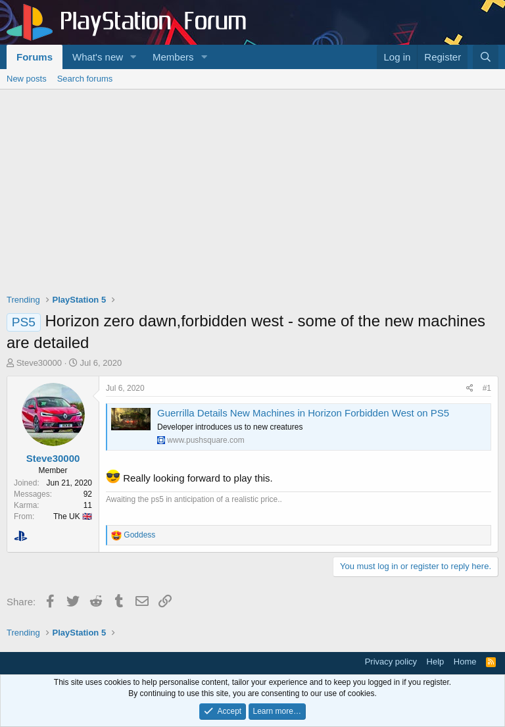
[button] (133, 57)
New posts (27, 79)
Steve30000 (39, 363)
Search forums (85, 79)
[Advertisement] (252, 188)
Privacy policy (391, 661)
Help (436, 661)
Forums (34, 57)
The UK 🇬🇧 (72, 516)
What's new (97, 57)
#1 (487, 388)
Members (173, 57)
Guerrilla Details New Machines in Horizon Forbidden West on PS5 (303, 412)
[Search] (485, 57)
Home (465, 661)
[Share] (470, 388)
